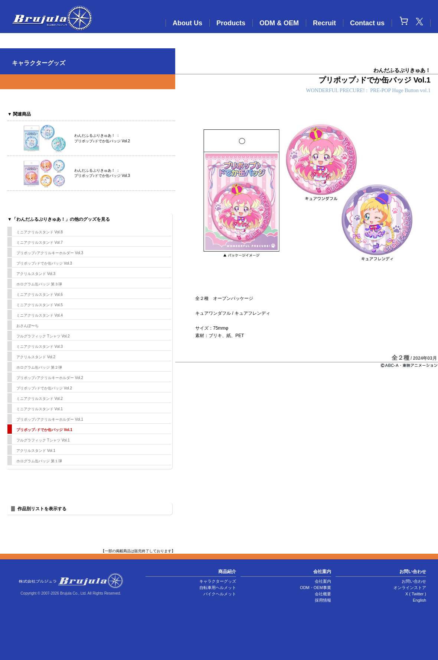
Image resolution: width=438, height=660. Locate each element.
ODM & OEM (279, 23)
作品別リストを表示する (41, 508)
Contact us (367, 23)
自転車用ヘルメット (217, 587)
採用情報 (323, 600)
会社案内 (323, 581)
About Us (187, 23)
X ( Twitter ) (415, 594)
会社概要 (323, 594)
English (419, 600)
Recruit (324, 23)
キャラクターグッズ (217, 581)
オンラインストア (409, 587)
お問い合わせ (414, 581)
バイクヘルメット (219, 594)
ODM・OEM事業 (315, 587)
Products (230, 23)
